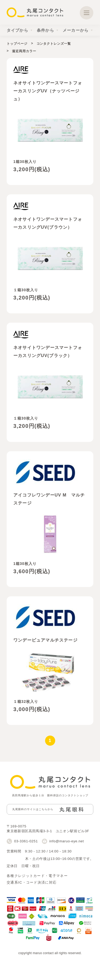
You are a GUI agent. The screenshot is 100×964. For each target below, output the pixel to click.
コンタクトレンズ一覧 (54, 44)
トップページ (17, 44)
